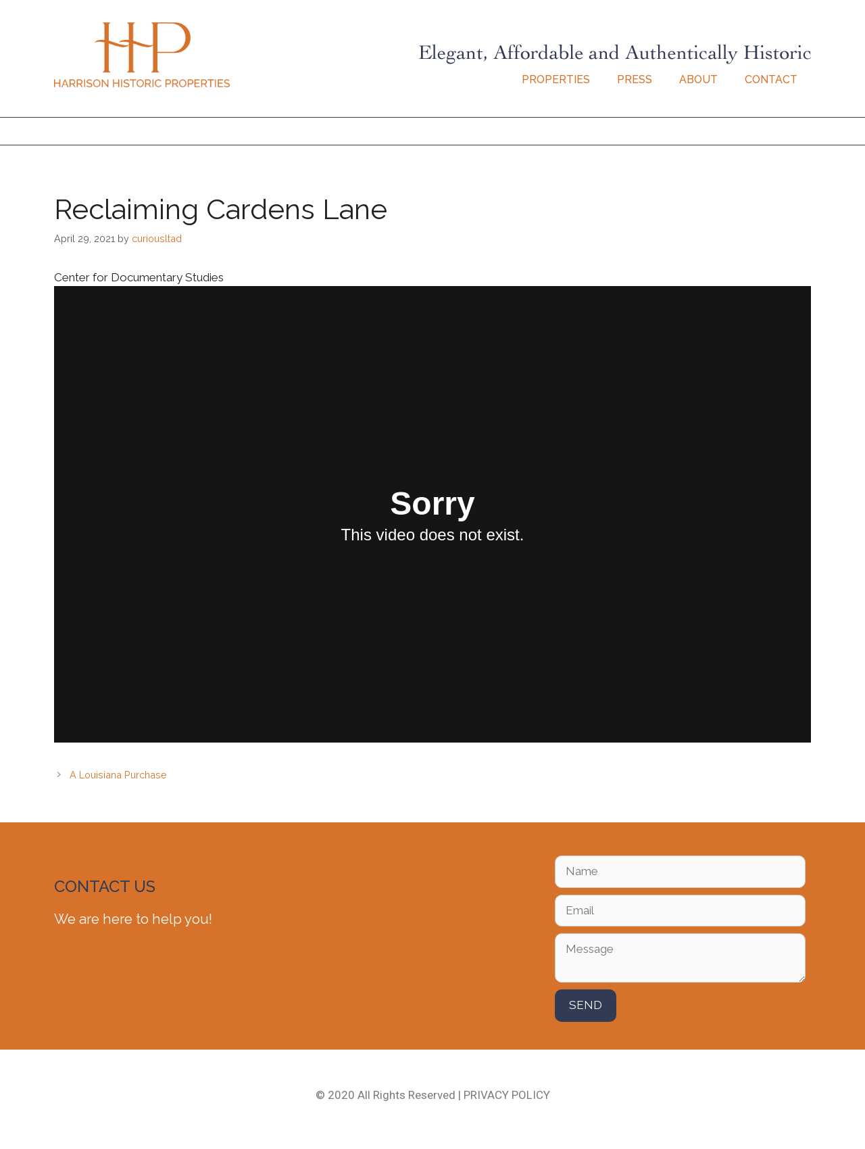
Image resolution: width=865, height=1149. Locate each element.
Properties (556, 79)
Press (634, 79)
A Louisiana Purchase (118, 774)
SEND (585, 1005)
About (698, 79)
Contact (771, 79)
